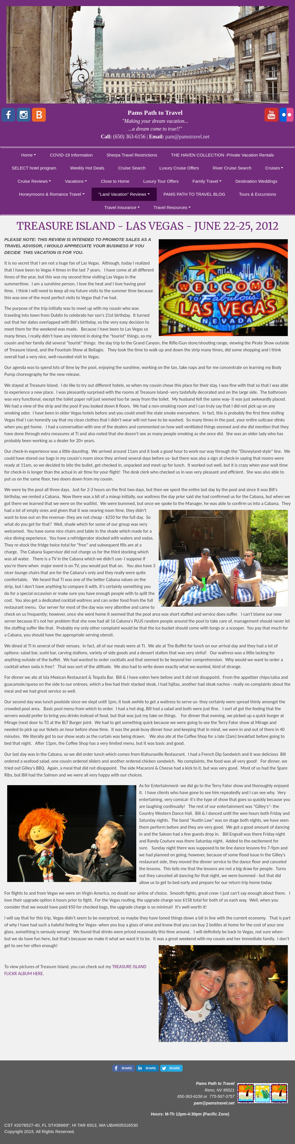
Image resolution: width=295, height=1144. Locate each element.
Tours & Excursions (257, 194)
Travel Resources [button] (170, 207)
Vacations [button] (74, 181)
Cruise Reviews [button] (33, 181)
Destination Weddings (256, 181)
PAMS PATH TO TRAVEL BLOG (194, 194)
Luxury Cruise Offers (179, 167)
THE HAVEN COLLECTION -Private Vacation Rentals (222, 154)
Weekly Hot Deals (87, 167)
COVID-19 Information (71, 154)
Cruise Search (131, 167)
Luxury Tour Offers (161, 181)
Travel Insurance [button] (120, 207)
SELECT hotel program (34, 167)
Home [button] (27, 154)
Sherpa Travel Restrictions (132, 154)
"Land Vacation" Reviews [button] (122, 194)
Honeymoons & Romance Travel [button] (50, 194)
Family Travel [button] (205, 181)
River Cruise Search (232, 167)
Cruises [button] (272, 167)
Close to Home (115, 181)
